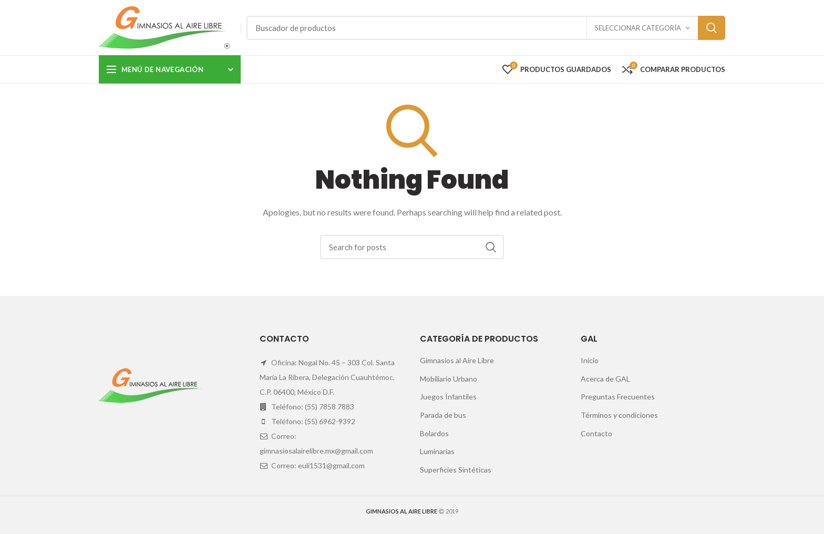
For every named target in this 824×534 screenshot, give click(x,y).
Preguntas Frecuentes (618, 396)
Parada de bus (443, 414)
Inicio (590, 360)
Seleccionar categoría (638, 28)
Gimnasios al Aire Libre (457, 360)
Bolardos (434, 433)
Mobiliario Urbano (448, 378)
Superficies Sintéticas (455, 469)
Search (711, 28)
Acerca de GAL (605, 378)
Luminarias (437, 451)
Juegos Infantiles (448, 396)
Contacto (596, 433)
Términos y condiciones (619, 414)
